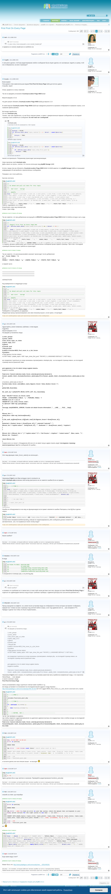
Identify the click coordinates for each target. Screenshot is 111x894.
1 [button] (87, 31)
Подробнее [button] (67, 890)
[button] (81, 31)
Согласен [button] (98, 890)
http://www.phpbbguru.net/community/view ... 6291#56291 (31, 864)
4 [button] (91, 31)
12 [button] (106, 31)
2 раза (99, 467)
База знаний (74, 20)
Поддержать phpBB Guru (38, 54)
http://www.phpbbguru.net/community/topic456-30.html (19, 689)
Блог (104, 20)
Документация (88, 20)
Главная (46, 20)
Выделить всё (15, 128)
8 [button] (101, 31)
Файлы (64, 20)
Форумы (55, 20)
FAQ (98, 20)
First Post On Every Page (13, 28)
